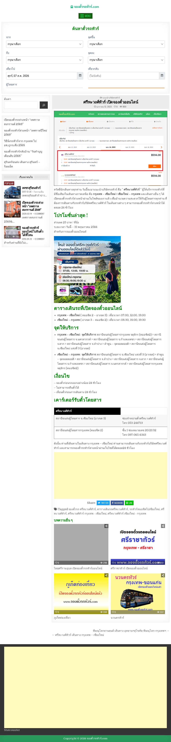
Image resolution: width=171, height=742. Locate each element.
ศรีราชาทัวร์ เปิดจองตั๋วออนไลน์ (129, 568)
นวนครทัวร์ (117, 617)
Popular (9, 183)
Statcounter (12, 730)
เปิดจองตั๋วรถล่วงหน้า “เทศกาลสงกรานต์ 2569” (32, 206)
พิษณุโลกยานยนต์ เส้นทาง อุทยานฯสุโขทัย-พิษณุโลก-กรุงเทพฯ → (131, 630)
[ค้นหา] (44, 105)
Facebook (117, 502)
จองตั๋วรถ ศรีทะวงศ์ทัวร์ (82, 509)
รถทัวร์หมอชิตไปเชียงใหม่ (144, 509)
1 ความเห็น (39, 192)
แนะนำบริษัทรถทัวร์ (111, 97)
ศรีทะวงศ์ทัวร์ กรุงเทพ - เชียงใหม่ (87, 513)
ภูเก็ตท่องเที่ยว (62, 617)
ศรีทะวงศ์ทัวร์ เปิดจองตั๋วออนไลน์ (110, 101)
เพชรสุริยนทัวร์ (31, 188)
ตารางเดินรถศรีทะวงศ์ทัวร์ (112, 509)
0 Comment (39, 214)
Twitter (103, 502)
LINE (129, 502)
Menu (88, 16)
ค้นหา (7, 99)
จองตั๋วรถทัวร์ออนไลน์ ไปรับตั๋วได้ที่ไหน (32, 231)
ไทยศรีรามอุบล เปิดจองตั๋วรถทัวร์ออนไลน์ (78, 568)
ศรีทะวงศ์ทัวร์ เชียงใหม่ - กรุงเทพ (127, 513)
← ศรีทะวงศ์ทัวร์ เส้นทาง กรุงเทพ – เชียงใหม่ (78, 635)
